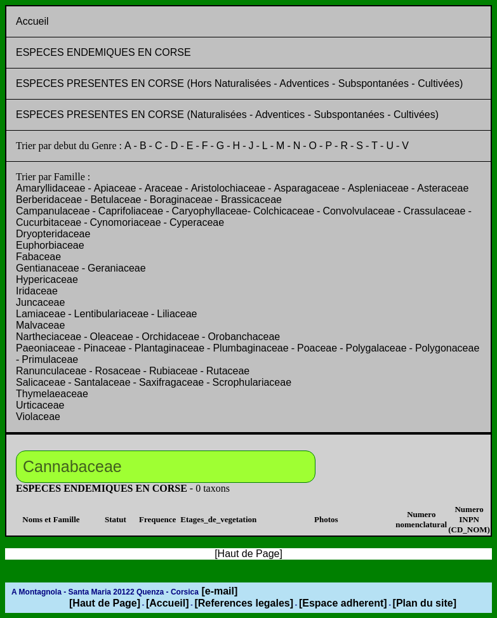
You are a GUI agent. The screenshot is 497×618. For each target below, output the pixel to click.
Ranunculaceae (51, 370)
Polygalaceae (375, 348)
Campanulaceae (53, 211)
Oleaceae (112, 336)
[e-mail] (218, 591)
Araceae (164, 188)
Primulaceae (50, 359)
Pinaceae (105, 348)
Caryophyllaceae (209, 211)
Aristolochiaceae (228, 188)
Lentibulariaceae (111, 313)
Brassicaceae (251, 199)
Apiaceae (115, 188)
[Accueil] (167, 603)
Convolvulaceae (358, 211)
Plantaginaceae (169, 348)
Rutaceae (228, 370)
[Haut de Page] (104, 603)
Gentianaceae (47, 268)
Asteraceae (442, 188)
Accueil (32, 21)
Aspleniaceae (378, 188)
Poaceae (317, 348)
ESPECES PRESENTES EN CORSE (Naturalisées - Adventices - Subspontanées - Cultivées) (227, 114)
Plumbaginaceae (250, 348)
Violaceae (38, 416)
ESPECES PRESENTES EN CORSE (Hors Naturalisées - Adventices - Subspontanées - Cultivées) (239, 83)
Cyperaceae (196, 222)
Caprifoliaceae (130, 211)
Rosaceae (118, 370)
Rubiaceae (173, 370)
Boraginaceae (181, 199)
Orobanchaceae (244, 336)
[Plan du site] (424, 603)
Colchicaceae (283, 211)
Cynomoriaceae (125, 222)
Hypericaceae (47, 279)
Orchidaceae (170, 336)
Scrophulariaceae (252, 382)
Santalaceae (102, 382)
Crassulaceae (435, 211)
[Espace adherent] (343, 603)
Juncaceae (40, 302)
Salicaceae (40, 382)
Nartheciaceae (48, 336)
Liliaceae (177, 313)
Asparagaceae (306, 188)
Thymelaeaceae (52, 393)
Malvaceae (40, 325)
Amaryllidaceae (50, 188)
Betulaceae (115, 199)
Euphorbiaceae (50, 245)
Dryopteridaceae (53, 233)
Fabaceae (38, 256)
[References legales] (243, 603)
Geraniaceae (117, 268)
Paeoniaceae (45, 348)
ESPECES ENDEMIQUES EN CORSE (103, 52)
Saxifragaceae (171, 382)
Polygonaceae (447, 348)
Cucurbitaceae (48, 222)
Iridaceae (37, 291)
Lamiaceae (40, 313)
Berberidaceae (49, 199)
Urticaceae (40, 405)
